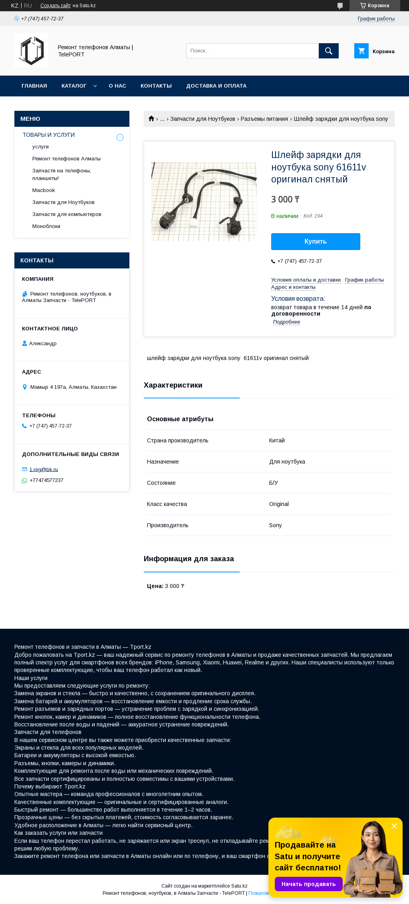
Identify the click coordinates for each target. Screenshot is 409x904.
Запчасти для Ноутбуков (203, 119)
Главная (34, 86)
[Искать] (329, 50)
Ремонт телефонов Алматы (66, 159)
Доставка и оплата (216, 86)
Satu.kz (239, 886)
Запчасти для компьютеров (66, 214)
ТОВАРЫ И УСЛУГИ (48, 135)
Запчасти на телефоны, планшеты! (61, 174)
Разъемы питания (264, 119)
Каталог (74, 86)
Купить (316, 241)
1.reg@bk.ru (44, 469)
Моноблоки (46, 226)
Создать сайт (55, 5)
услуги (40, 147)
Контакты (156, 86)
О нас (117, 86)
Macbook (43, 190)
